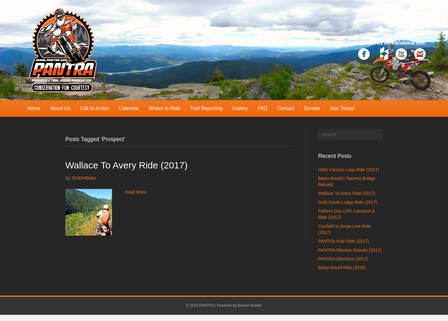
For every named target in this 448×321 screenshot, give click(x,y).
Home (33, 108)
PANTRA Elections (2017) (343, 258)
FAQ (263, 108)
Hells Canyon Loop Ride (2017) (348, 169)
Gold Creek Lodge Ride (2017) (348, 202)
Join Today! (342, 108)
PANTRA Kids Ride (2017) (343, 241)
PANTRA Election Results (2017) (350, 250)
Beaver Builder (250, 305)
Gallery (240, 108)
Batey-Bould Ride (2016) (342, 267)
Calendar (129, 108)
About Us (60, 108)
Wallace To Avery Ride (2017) (126, 165)
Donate (312, 108)
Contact (285, 108)
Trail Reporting (206, 108)
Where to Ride (164, 108)
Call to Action (94, 108)
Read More (135, 192)
